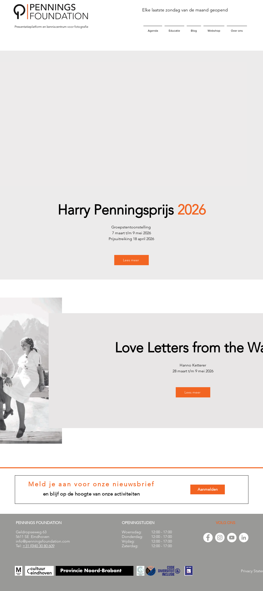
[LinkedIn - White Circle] (243, 537)
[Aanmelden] (207, 489)
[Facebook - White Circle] (208, 537)
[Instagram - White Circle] (220, 537)
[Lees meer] (131, 260)
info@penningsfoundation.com (43, 541)
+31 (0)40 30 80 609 (38, 546)
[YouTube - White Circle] (232, 537)
